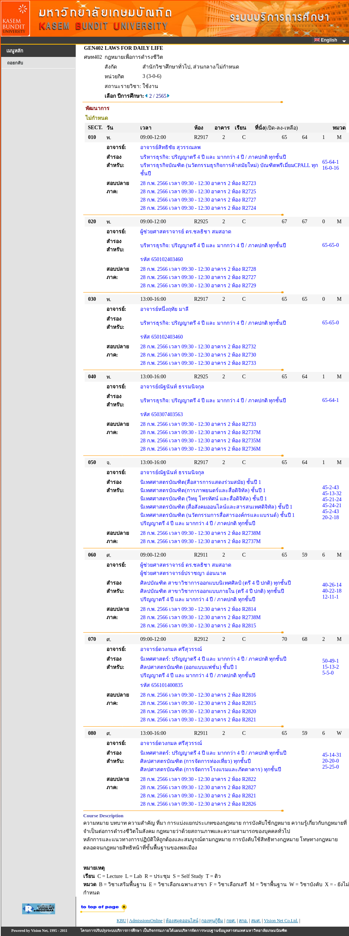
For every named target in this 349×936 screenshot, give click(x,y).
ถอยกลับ (15, 63)
